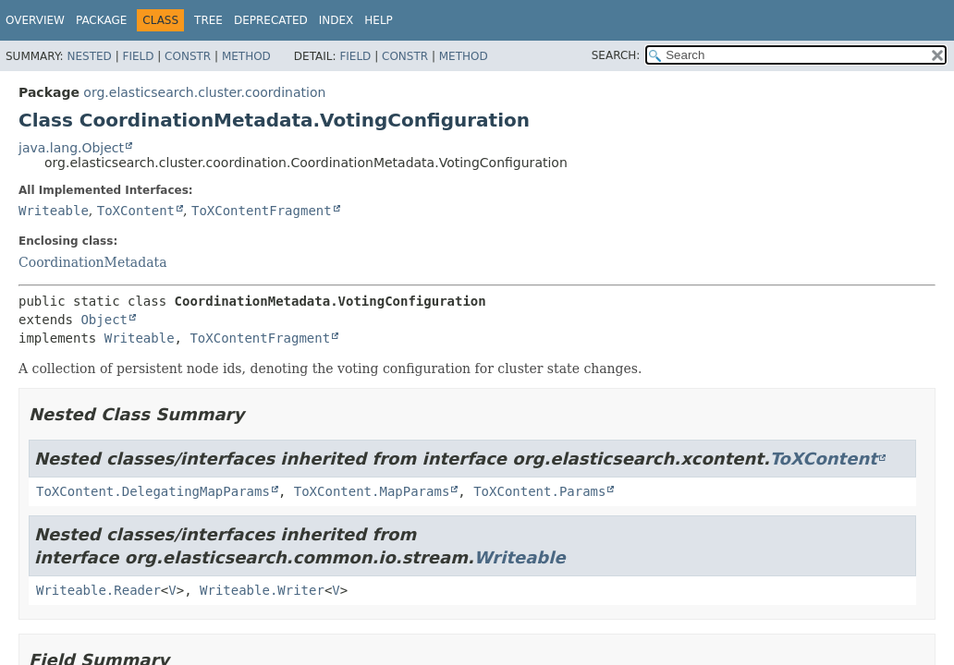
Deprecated (271, 20)
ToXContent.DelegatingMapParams (153, 491)
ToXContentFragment (261, 210)
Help (378, 20)
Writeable (53, 210)
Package (101, 20)
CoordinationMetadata (92, 262)
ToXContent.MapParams (372, 491)
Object (104, 319)
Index (336, 20)
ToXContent (136, 210)
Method (246, 56)
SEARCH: (616, 55)
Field (137, 56)
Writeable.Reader (98, 590)
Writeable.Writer (262, 590)
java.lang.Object (71, 147)
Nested (89, 56)
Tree (208, 20)
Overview (35, 20)
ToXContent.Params (539, 491)
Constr (188, 56)
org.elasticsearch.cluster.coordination (204, 92)
